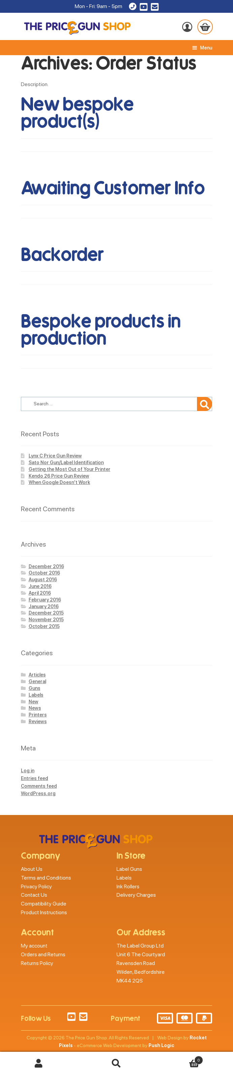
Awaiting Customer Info (113, 188)
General (37, 681)
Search (117, 1063)
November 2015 (46, 619)
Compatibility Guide (43, 903)
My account (34, 945)
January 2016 (44, 606)
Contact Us (34, 895)
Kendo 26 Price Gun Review (59, 476)
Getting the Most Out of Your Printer (69, 469)
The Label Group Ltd (140, 945)
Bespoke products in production (100, 330)
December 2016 (46, 566)
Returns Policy (37, 963)
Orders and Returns (43, 954)
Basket (179, 1059)
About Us (31, 869)
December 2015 (46, 613)
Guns (34, 688)
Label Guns (129, 869)
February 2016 (45, 599)
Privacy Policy (36, 886)
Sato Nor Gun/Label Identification (66, 462)
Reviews (38, 721)
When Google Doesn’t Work (59, 482)
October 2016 (44, 573)
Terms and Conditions (46, 878)
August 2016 (43, 579)
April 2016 (40, 593)
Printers (38, 714)
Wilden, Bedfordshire (140, 972)
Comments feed (39, 786)
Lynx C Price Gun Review (55, 455)
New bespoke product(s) (77, 113)
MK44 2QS (129, 980)
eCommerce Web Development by (125, 1045)
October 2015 (44, 626)
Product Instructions (44, 912)
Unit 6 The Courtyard (140, 954)
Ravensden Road (135, 963)
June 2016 (40, 586)
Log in (27, 770)
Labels (36, 695)
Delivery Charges (136, 895)
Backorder (62, 254)
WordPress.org (38, 793)
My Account (39, 1063)
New (33, 701)
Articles (37, 674)
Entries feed (34, 778)
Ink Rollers (127, 886)
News (35, 708)
